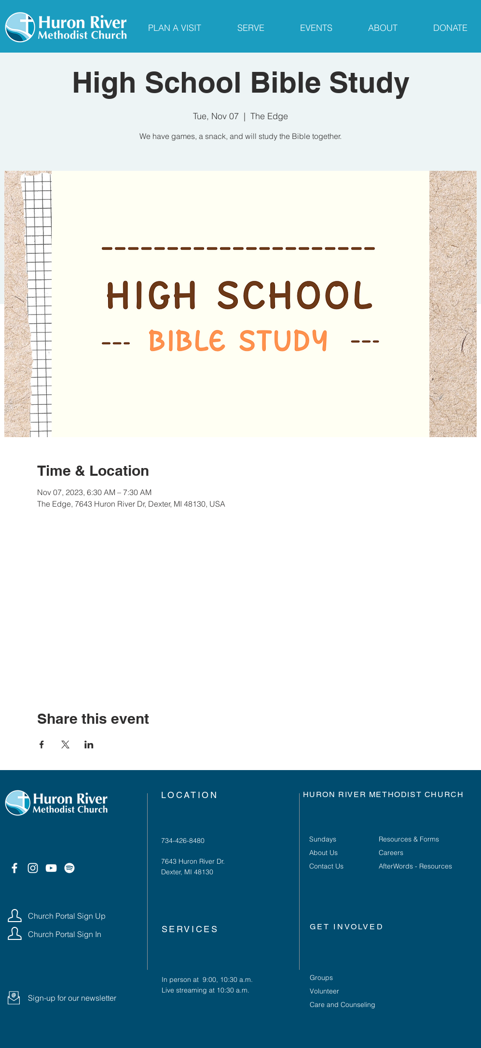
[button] (14, 998)
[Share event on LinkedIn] (89, 744)
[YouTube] (51, 868)
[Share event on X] (65, 744)
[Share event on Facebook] (41, 744)
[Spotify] (69, 868)
